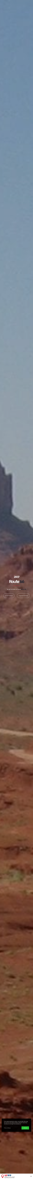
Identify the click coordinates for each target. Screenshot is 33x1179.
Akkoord (25, 1127)
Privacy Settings (7, 1127)
